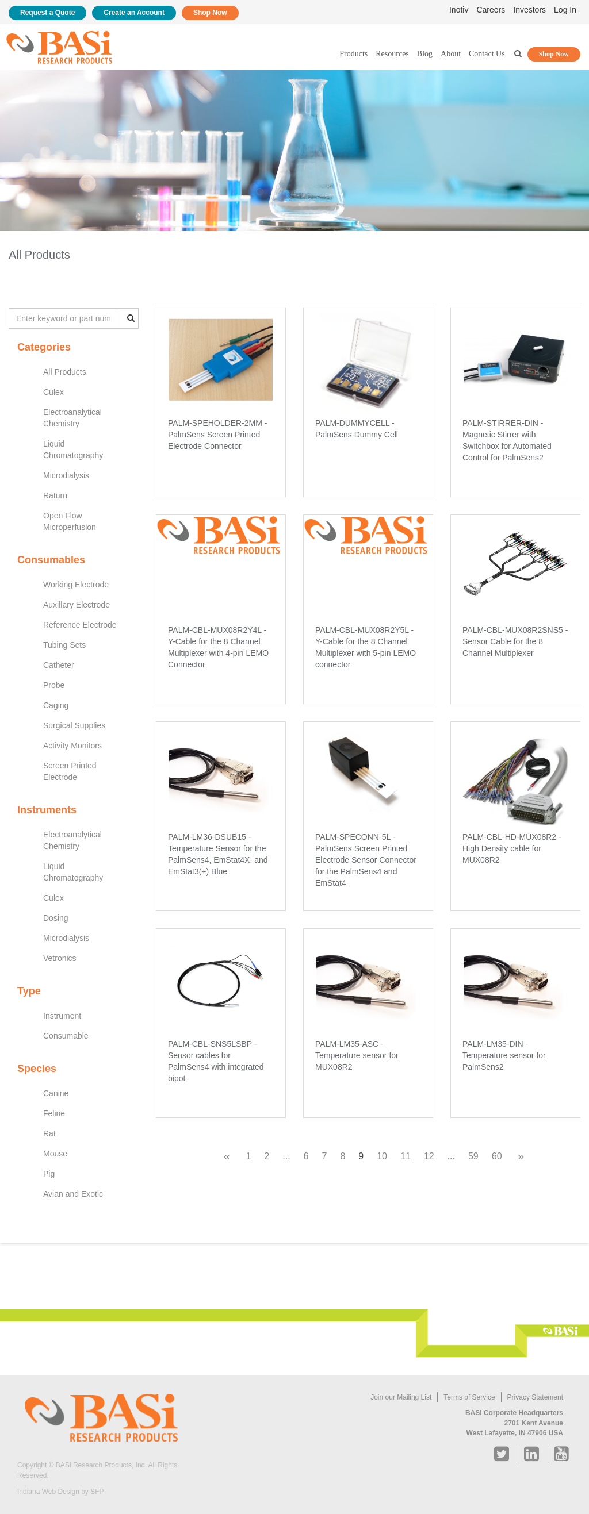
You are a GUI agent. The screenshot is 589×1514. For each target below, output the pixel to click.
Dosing (55, 918)
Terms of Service (469, 1397)
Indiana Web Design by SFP (60, 1492)
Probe (53, 685)
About (451, 53)
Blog (425, 53)
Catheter (58, 665)
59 (473, 1156)
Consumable (66, 1035)
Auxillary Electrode (76, 604)
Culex (53, 392)
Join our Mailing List (400, 1397)
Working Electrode (76, 584)
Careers (490, 9)
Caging (55, 705)
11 (405, 1156)
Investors (529, 9)
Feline (54, 1113)
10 (382, 1156)
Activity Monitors (72, 745)
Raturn (55, 495)
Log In (565, 9)
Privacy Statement (535, 1397)
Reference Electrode (80, 624)
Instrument (62, 1015)
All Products (64, 371)
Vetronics (60, 958)
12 (429, 1156)
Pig (49, 1173)
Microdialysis (66, 475)
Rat (49, 1133)
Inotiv (458, 9)
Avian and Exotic (73, 1193)
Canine (55, 1093)
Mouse (55, 1153)
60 (497, 1156)
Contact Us (487, 53)
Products (353, 53)
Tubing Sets (64, 645)
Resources (392, 53)
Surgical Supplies (74, 725)
